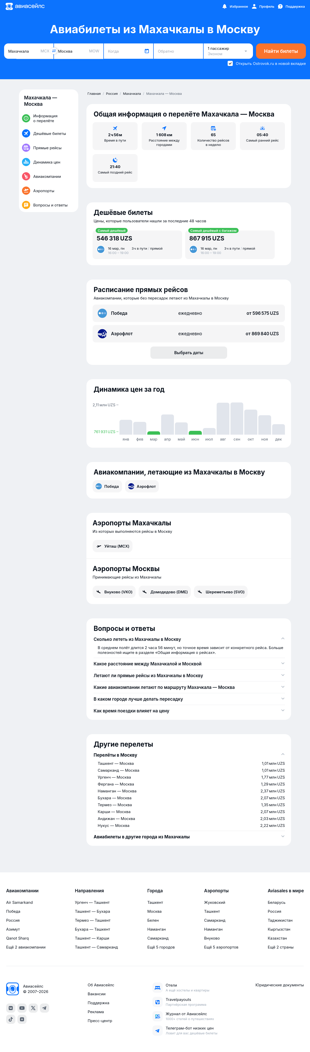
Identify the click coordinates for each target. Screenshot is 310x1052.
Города (155, 890)
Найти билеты (281, 51)
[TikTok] (11, 1019)
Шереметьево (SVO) (221, 592)
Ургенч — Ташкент (92, 902)
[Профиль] (262, 6)
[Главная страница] (25, 6)
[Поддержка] (291, 6)
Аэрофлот (142, 486)
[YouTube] (22, 1008)
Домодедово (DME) (165, 592)
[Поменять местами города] (53, 51)
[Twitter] (33, 1008)
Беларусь (276, 902)
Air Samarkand (19, 902)
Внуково (212, 938)
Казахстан (277, 938)
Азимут (13, 929)
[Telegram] (44, 1008)
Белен (153, 920)
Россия (13, 920)
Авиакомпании (22, 890)
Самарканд (158, 938)
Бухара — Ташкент (92, 929)
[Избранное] (235, 6)
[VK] (11, 1008)
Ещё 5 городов (161, 947)
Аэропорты (216, 890)
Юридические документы (280, 984)
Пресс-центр (100, 1020)
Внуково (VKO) (114, 592)
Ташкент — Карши (92, 938)
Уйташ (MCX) (112, 546)
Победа (107, 486)
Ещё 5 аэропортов (221, 947)
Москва (154, 911)
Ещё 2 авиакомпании (26, 947)
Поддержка (98, 1002)
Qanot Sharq (17, 938)
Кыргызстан (279, 929)
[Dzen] (22, 1019)
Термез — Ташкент (92, 920)
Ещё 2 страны (281, 947)
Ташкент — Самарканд (96, 947)
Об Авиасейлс (101, 984)
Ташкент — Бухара (92, 911)
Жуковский (214, 902)
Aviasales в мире (286, 890)
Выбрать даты (188, 352)
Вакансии (97, 993)
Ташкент (155, 902)
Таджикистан (280, 920)
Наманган (156, 929)
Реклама (96, 1011)
